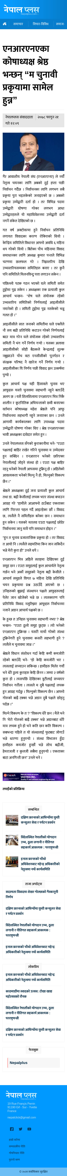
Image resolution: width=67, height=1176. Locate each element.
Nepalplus (18, 1063)
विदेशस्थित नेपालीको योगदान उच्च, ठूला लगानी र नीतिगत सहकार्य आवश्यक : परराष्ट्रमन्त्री (39, 842)
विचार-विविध (40, 24)
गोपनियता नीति (16, 1153)
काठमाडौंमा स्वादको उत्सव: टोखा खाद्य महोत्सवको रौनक (29, 993)
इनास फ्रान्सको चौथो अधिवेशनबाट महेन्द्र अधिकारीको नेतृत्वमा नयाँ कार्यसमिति (40, 864)
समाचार (18, 24)
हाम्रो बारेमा (14, 1139)
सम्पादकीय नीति (17, 1146)
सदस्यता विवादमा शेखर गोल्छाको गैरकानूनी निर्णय (32, 894)
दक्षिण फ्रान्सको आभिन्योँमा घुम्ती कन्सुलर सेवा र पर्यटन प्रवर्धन (40, 820)
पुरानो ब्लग (14, 1159)
